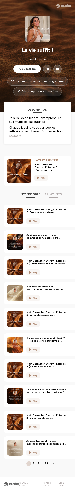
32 (46, 463)
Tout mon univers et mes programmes (38, 81)
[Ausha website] (63, 6)
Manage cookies (46, 484)
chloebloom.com (37, 59)
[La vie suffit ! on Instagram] (47, 69)
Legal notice (62, 484)
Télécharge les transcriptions (37, 91)
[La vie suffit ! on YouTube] (57, 69)
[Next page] (53, 463)
